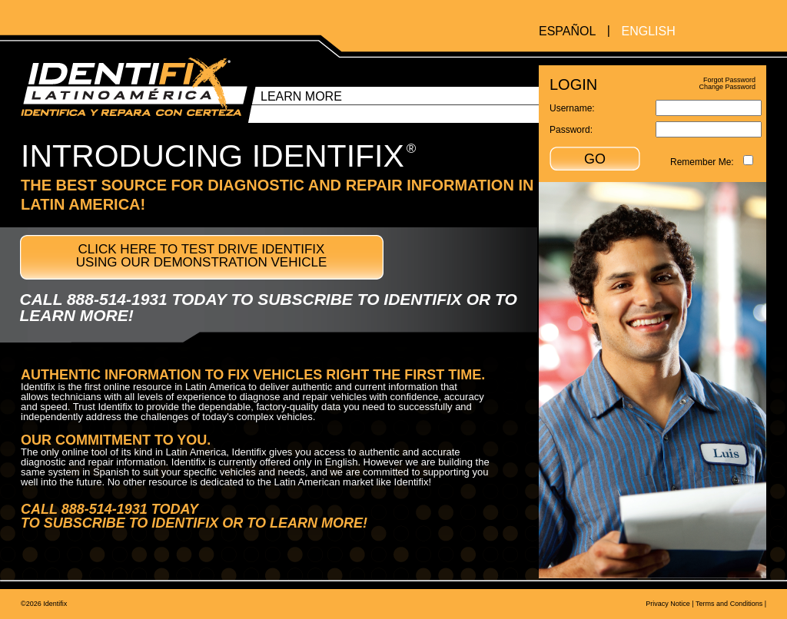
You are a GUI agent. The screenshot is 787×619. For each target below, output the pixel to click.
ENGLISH (648, 31)
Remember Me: (702, 162)
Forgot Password (729, 80)
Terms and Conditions (729, 603)
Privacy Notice (668, 603)
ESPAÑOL (567, 31)
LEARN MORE (301, 96)
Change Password (727, 87)
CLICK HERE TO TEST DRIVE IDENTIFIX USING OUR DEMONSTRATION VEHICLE (201, 255)
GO (595, 159)
